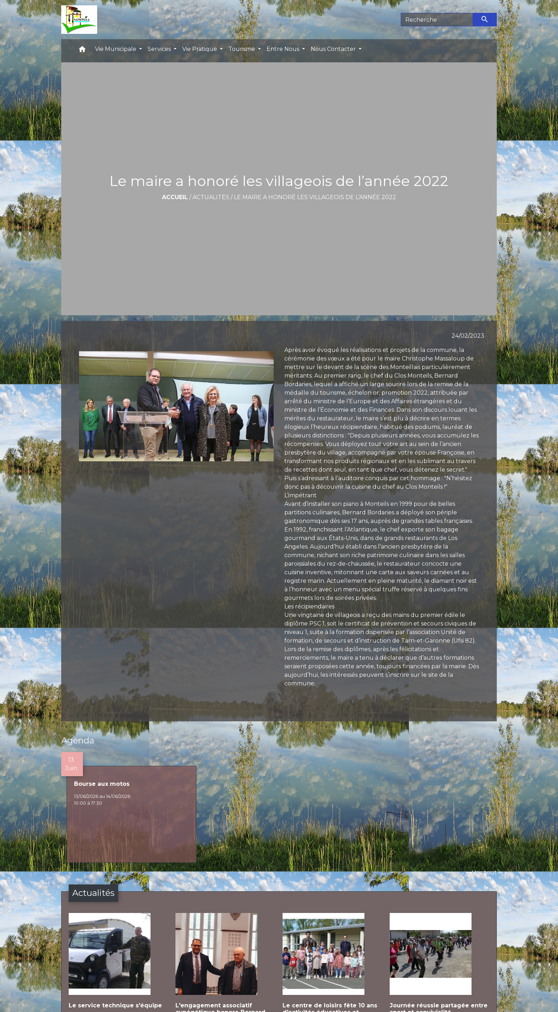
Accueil (175, 197)
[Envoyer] (485, 19)
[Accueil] (79, 20)
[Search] (437, 19)
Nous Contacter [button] (334, 49)
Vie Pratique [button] (200, 49)
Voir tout (484, 872)
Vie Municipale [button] (116, 49)
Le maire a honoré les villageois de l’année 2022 (315, 197)
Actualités (211, 197)
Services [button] (160, 49)
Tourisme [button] (242, 49)
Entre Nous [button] (284, 49)
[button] (82, 50)
